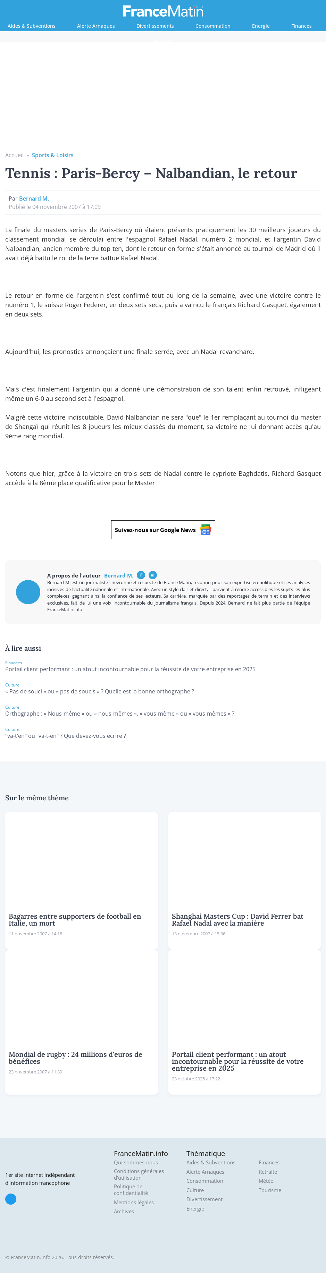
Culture (195, 1190)
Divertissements (155, 26)
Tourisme (270, 1190)
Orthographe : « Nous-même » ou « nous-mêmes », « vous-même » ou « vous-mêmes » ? (119, 713)
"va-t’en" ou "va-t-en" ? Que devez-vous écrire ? (65, 736)
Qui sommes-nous (136, 1162)
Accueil (14, 155)
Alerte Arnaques (96, 26)
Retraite (163, 40)
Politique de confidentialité (131, 1190)
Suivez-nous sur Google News (163, 530)
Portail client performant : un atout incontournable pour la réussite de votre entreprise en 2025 (130, 669)
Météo (266, 1181)
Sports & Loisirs (53, 155)
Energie (261, 26)
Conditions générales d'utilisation (139, 1174)
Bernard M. (34, 198)
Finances (301, 26)
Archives (124, 1211)
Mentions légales (134, 1202)
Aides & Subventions (32, 26)
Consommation (213, 26)
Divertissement (204, 1199)
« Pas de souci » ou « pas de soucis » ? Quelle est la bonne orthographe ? (99, 691)
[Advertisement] (163, 98)
